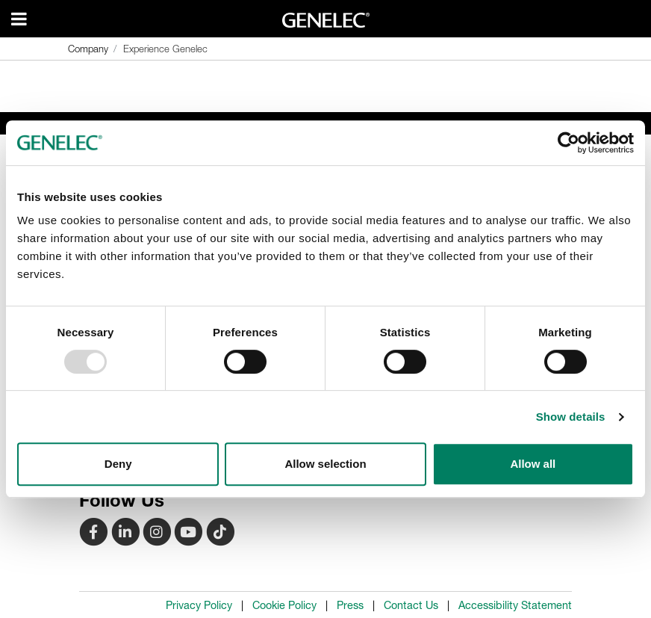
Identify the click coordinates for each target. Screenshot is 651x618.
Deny (118, 463)
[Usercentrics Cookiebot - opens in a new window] (568, 143)
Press (350, 605)
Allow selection (325, 463)
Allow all (532, 463)
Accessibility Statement (515, 605)
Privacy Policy (199, 605)
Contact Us (411, 605)
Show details (570, 416)
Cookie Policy (284, 605)
